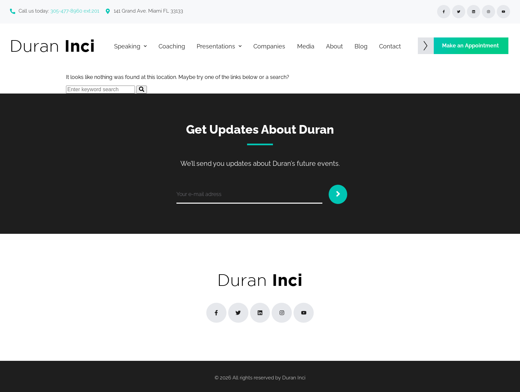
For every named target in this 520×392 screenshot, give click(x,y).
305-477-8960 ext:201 (74, 11)
